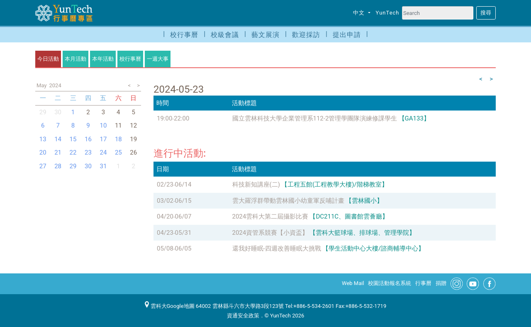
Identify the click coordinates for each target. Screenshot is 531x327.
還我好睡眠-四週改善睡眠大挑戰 (276, 248)
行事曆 (423, 283)
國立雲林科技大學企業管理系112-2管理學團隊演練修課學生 (314, 118)
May (41, 85)
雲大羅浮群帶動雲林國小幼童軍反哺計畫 (288, 200)
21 (57, 152)
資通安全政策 (243, 315)
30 (57, 112)
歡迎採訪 (306, 35)
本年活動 (103, 59)
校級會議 (225, 35)
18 (118, 139)
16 (88, 139)
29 (73, 166)
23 (88, 152)
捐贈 (441, 283)
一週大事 (157, 59)
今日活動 (48, 59)
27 (42, 166)
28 (57, 166)
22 (73, 152)
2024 (55, 85)
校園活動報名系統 (389, 283)
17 (103, 139)
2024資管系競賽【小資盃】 (270, 232)
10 (103, 125)
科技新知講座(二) (256, 184)
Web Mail (353, 283)
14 (57, 139)
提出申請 (347, 35)
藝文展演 (265, 35)
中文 (359, 13)
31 (103, 166)
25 (118, 152)
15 (73, 139)
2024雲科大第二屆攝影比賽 (270, 216)
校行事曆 (184, 35)
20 (42, 152)
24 (103, 152)
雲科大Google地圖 (170, 306)
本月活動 (75, 59)
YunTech (387, 13)
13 (42, 139)
